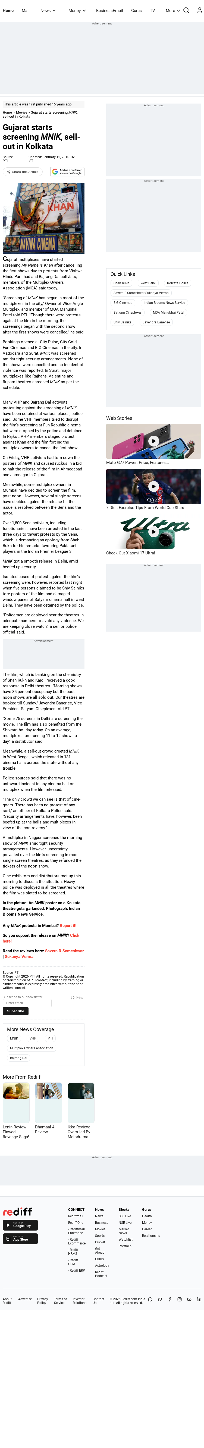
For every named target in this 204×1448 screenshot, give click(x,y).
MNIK (14, 1038)
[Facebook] (170, 1301)
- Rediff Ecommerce (77, 1241)
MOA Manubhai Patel (168, 312)
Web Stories (119, 418)
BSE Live (125, 1216)
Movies (21, 112)
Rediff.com (129, 1299)
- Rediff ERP (76, 1270)
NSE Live (125, 1223)
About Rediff (7, 1301)
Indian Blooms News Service (164, 303)
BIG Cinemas (123, 303)
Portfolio (125, 1246)
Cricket (100, 1242)
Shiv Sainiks (122, 322)
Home (8, 10)
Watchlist (126, 1239)
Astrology (102, 1266)
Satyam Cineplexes (128, 312)
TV (152, 10)
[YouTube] (189, 1301)
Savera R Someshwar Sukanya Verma (141, 293)
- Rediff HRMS (73, 1252)
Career (147, 1229)
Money (77, 10)
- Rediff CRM (73, 1262)
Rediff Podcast (101, 1274)
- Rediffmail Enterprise (76, 1231)
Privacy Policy (42, 1301)
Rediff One (75, 1223)
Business (101, 1223)
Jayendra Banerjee (156, 322)
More (173, 10)
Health (147, 1216)
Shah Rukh (121, 283)
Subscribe (15, 1011)
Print (77, 997)
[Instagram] (179, 1301)
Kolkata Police (177, 283)
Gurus (136, 10)
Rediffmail (75, 1216)
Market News (124, 1231)
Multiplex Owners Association (31, 1048)
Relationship (151, 1236)
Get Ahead (100, 1250)
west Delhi (148, 283)
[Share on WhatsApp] (150, 1301)
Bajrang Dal (18, 1058)
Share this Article (23, 172)
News (47, 10)
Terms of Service (60, 1301)
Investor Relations (79, 1301)
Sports (100, 1236)
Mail (26, 10)
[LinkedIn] (199, 1301)
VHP (33, 1038)
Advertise (25, 1299)
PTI (5, 161)
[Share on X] (160, 1301)
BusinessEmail (109, 10)
